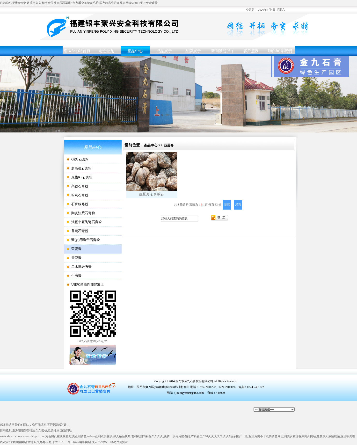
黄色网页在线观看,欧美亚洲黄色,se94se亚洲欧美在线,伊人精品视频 (88, 436)
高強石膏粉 (79, 186)
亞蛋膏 (76, 249)
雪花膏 (76, 258)
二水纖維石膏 (81, 267)
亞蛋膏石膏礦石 (151, 174)
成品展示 (164, 51)
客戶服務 (251, 51)
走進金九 (106, 51)
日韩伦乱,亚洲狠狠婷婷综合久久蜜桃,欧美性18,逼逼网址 (36, 430)
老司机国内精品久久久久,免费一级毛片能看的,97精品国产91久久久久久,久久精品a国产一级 (189, 436)
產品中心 (135, 51)
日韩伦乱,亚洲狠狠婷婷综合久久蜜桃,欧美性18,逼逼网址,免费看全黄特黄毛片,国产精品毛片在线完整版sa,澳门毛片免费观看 (79, 3)
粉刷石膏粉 (79, 195)
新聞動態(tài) (222, 51)
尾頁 (238, 204)
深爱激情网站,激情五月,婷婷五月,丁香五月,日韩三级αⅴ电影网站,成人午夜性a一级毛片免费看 (68, 442)
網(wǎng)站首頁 (77, 51)
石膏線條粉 (79, 204)
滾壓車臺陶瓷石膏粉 (86, 222)
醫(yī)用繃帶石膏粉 (85, 240)
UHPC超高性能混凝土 (87, 284)
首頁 (227, 204)
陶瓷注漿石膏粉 (83, 213)
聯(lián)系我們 (280, 51)
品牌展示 (193, 51)
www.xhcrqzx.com (11, 436)
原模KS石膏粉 (82, 177)
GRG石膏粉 (80, 159)
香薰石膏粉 (79, 231)
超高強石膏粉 (81, 168)
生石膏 (76, 275)
